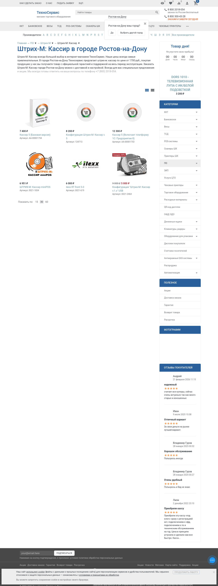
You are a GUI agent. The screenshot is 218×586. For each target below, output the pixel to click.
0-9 (168, 34)
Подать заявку (65, 3)
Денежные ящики (173, 221)
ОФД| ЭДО (169, 214)
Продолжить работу (186, 572)
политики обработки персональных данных (101, 558)
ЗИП (166, 170)
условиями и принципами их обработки (99, 575)
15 (36, 201)
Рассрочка (169, 320)
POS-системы (73, 26)
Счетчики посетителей (175, 251)
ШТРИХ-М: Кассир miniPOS (35, 187)
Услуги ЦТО (170, 178)
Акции (167, 290)
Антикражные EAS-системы (178, 258)
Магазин (159, 565)
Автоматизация (172, 272)
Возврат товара (172, 312)
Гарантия (168, 305)
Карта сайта (171, 565)
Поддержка (185, 565)
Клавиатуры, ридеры (174, 229)
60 (46, 201)
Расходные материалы (175, 199)
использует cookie (35, 572)
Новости (149, 565)
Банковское (35, 26)
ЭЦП (81, 3)
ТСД (59, 26)
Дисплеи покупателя (174, 243)
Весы (50, 26)
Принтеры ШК (171, 156)
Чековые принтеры (170, 26)
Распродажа (170, 265)
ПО (165, 163)
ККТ (22, 26)
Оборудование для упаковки (178, 236)
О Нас (49, 3)
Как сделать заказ (30, 3)
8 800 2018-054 (176, 9)
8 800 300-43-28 (176, 16)
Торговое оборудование (176, 192)
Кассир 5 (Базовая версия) (35, 134)
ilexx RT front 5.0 (75, 187)
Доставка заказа (172, 298)
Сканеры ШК (93, 26)
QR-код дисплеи (172, 207)
